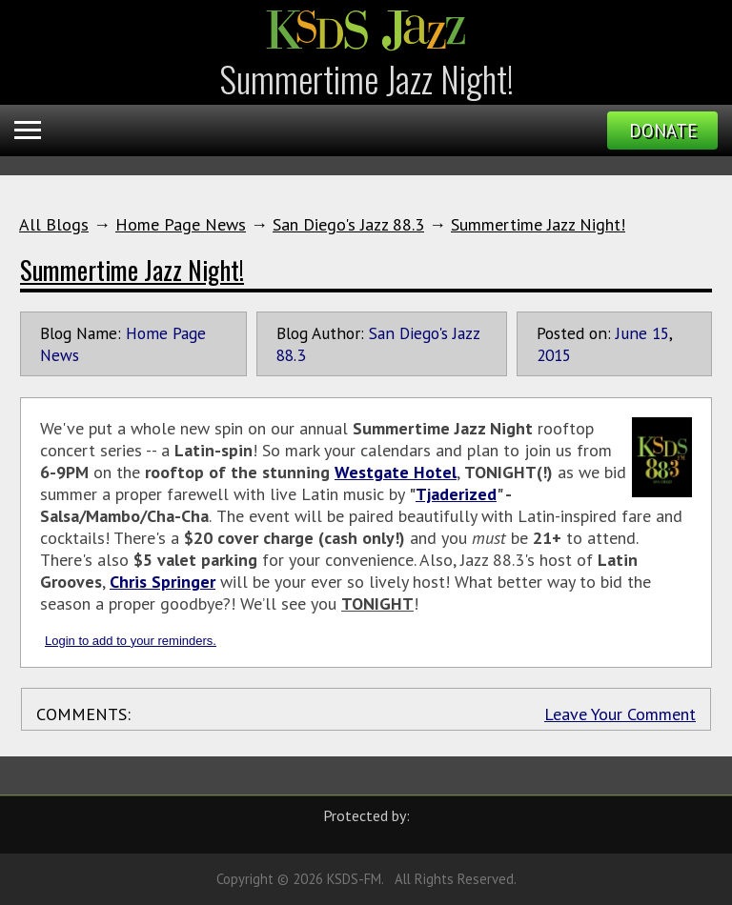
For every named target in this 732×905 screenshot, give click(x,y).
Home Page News (180, 224)
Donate (663, 130)
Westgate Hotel (396, 472)
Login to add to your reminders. (130, 641)
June (631, 333)
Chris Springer (162, 582)
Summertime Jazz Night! (538, 224)
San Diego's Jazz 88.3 (348, 224)
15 (660, 333)
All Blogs (54, 224)
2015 (554, 355)
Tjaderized (456, 494)
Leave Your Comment (620, 714)
